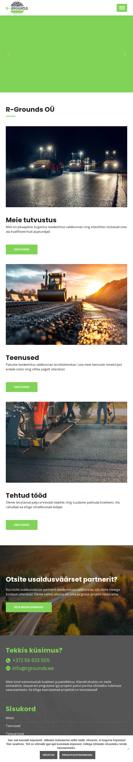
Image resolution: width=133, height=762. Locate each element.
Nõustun (49, 755)
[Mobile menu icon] (122, 8)
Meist (10, 718)
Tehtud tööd (15, 734)
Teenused (13, 726)
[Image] (66, 166)
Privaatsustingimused (77, 755)
